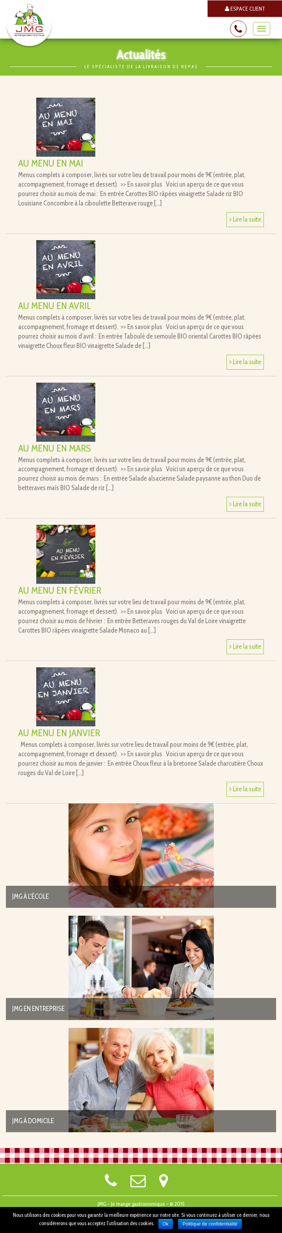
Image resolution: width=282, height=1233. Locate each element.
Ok (166, 1224)
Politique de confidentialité (209, 1224)
